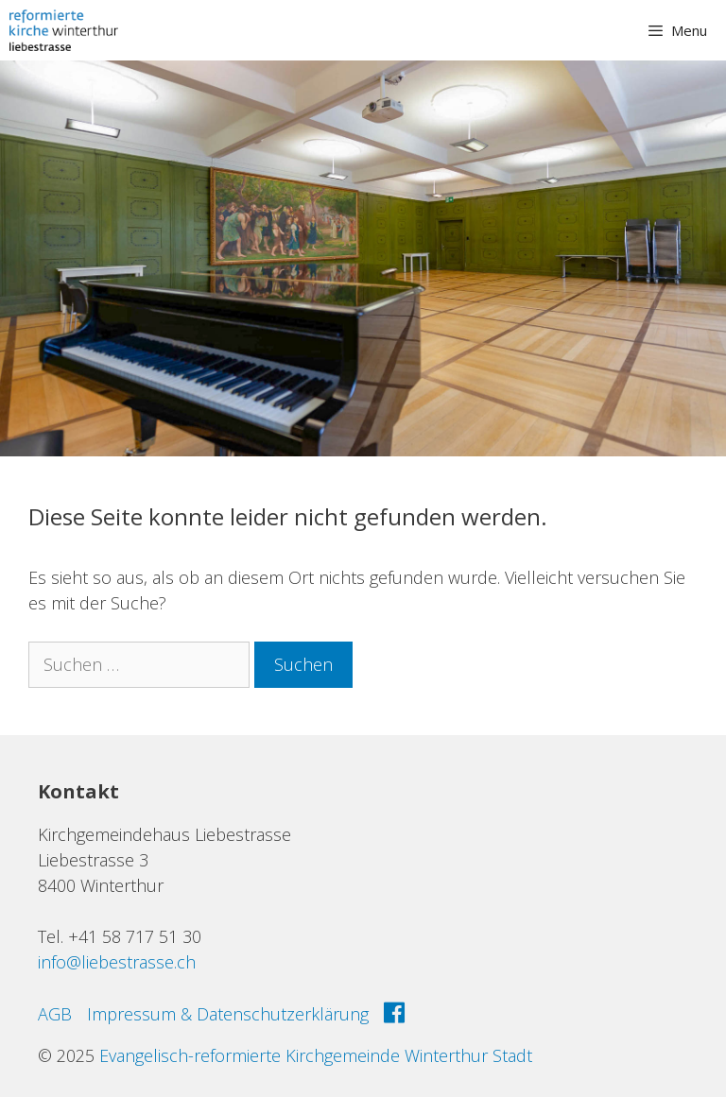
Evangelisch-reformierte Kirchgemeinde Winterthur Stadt (315, 1055)
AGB (55, 1014)
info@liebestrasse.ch (117, 962)
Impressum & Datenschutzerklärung (228, 1014)
